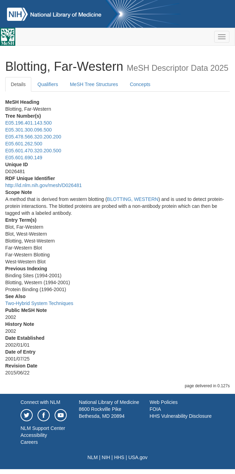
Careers (29, 442)
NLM (93, 457)
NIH (106, 457)
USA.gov (137, 457)
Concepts (140, 84)
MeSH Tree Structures (94, 84)
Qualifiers (48, 84)
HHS (119, 457)
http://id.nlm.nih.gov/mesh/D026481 (43, 185)
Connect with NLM (40, 402)
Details (18, 84)
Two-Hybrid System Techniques (39, 303)
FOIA (155, 409)
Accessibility (34, 435)
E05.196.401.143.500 (28, 123)
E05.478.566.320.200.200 (33, 136)
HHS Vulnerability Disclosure (180, 416)
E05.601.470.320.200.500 (33, 150)
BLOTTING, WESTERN (133, 199)
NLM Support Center (43, 428)
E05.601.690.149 (23, 157)
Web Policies (163, 402)
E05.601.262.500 (23, 143)
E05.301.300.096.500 (28, 130)
